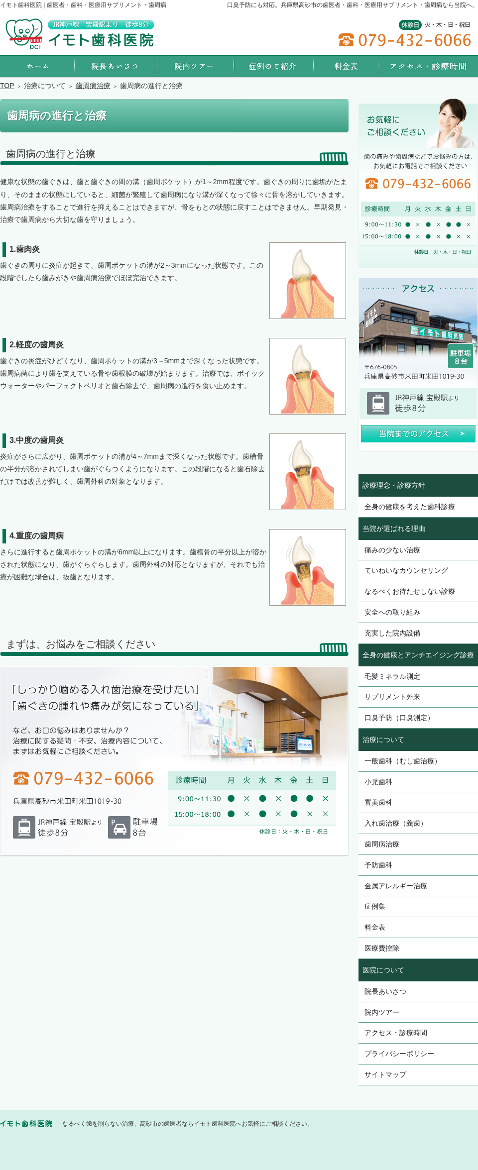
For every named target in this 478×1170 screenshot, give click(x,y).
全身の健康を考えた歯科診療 (409, 507)
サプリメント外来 (392, 697)
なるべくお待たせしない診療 (409, 591)
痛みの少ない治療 (392, 550)
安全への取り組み (392, 612)
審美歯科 (378, 802)
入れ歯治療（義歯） (395, 823)
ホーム (37, 66)
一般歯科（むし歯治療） (402, 761)
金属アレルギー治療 (395, 886)
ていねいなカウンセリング (406, 570)
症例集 (374, 906)
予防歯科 (378, 865)
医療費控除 (381, 948)
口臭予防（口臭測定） (399, 718)
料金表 (374, 927)
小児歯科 (378, 782)
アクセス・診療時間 (395, 1033)
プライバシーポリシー (399, 1054)
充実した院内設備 (392, 633)
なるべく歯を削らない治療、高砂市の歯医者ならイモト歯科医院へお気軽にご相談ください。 (187, 1123)
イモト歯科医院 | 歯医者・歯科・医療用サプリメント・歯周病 (83, 4)
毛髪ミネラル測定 (392, 676)
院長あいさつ (385, 991)
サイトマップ (385, 1074)
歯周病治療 (381, 844)
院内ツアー (381, 1012)
